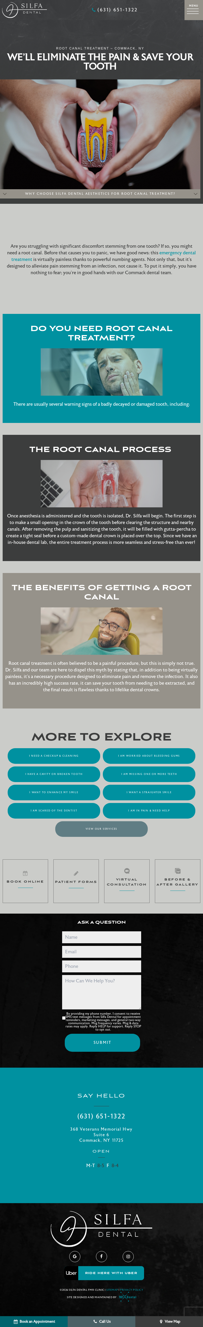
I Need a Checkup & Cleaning (54, 756)
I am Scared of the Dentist (54, 810)
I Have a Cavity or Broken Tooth (54, 774)
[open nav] (193, 10)
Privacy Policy (131, 1290)
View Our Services (102, 829)
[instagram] (128, 1256)
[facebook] (101, 1256)
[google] (74, 1256)
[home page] (24, 10)
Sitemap (112, 1290)
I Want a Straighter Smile (149, 792)
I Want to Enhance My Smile (54, 792)
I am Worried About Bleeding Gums (149, 756)
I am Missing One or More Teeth (149, 774)
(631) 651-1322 (114, 10)
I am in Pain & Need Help (149, 810)
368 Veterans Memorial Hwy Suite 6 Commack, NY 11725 (101, 1135)
